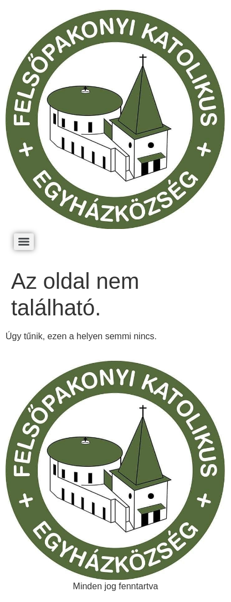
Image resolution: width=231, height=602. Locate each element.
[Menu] (24, 241)
